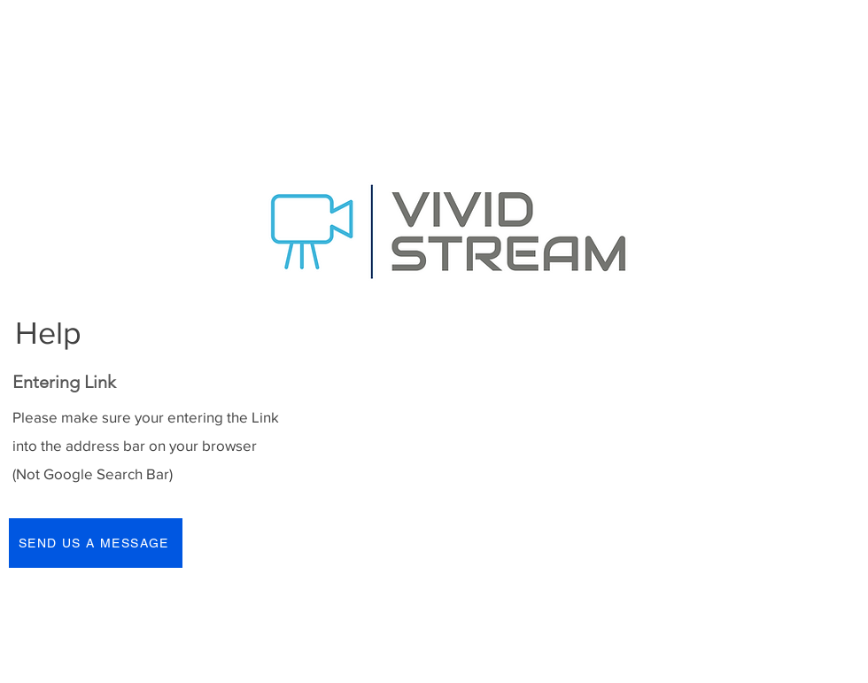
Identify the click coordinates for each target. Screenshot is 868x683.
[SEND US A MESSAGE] (95, 543)
